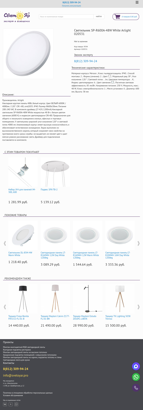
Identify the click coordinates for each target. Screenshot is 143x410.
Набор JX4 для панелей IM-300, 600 (22, 191)
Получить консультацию (71, 5)
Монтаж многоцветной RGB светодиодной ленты (24, 347)
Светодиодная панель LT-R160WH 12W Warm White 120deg (86, 255)
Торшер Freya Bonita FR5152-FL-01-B (18, 317)
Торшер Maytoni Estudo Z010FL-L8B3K (84, 317)
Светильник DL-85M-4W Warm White (20, 254)
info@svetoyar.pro (15, 375)
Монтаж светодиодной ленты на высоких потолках (25, 352)
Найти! (99, 16)
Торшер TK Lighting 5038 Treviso (117, 317)
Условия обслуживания (13, 395)
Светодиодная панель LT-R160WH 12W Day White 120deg (53, 255)
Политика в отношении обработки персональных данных (28, 393)
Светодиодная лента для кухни (16, 360)
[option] (23, 180)
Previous (4, 243)
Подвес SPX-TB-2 (49, 189)
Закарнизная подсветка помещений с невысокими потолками (29, 355)
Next (138, 243)
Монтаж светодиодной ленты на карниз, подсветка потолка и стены (32, 357)
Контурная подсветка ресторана (17, 349)
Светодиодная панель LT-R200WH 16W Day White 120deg (117, 255)
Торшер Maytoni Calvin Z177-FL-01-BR (55, 317)
